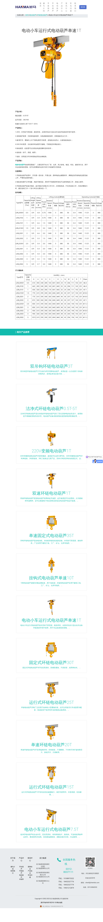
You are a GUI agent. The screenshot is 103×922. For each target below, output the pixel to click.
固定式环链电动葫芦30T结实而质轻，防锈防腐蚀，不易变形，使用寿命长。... (51, 668)
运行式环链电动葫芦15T (51, 787)
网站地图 (59, 902)
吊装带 (21, 879)
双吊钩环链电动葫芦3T (51, 366)
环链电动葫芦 (42, 15)
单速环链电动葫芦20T (51, 744)
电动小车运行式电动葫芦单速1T (51, 620)
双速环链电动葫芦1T (51, 493)
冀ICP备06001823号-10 (48, 902)
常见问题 (71, 7)
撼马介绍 (44, 7)
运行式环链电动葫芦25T (51, 702)
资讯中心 (66, 7)
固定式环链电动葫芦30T (51, 662)
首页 (40, 4)
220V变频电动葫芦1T (51, 450)
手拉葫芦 (53, 7)
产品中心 (62, 7)
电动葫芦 (57, 7)
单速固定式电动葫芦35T (51, 535)
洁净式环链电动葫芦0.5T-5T (51, 408)
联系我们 (75, 7)
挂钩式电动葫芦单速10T (51, 577)
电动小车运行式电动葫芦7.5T (51, 829)
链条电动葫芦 (20, 165)
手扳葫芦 (48, 7)
